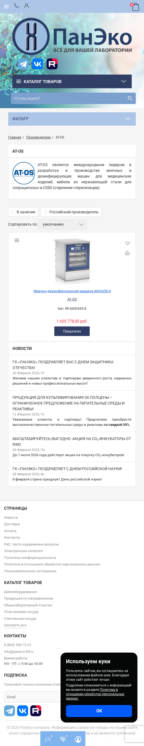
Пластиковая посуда (21, 612)
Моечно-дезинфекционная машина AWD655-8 (72, 291)
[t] (23, 63)
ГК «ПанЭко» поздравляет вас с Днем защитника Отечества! (63, 365)
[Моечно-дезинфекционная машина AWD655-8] (72, 258)
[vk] (37, 63)
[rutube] (52, 63)
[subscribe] (45, 696)
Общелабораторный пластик (28, 605)
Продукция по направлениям (28, 598)
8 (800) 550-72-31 (17, 645)
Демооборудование (20, 592)
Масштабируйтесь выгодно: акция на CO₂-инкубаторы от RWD (72, 442)
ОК (99, 710)
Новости (22, 348)
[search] (73, 98)
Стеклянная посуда (20, 619)
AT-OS (72, 299)
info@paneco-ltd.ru (19, 652)
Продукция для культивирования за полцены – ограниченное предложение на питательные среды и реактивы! (69, 403)
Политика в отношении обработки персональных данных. (95, 694)
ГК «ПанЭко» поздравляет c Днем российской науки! (67, 469)
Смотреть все (15, 625)
